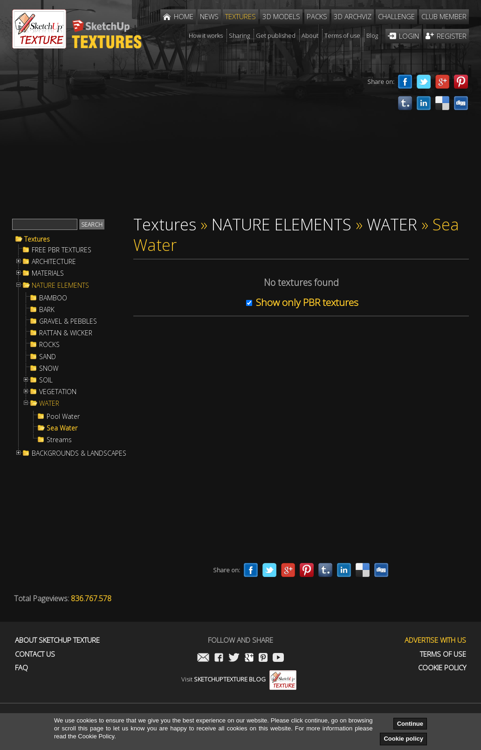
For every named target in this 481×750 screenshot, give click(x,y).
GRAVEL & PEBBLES (68, 321)
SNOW (48, 368)
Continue (410, 723)
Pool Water (63, 416)
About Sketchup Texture (57, 640)
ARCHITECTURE (54, 261)
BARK (47, 310)
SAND (47, 357)
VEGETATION (57, 392)
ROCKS (49, 344)
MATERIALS (48, 273)
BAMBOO (53, 298)
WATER (49, 403)
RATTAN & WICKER (65, 333)
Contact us (35, 654)
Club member (444, 16)
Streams (59, 440)
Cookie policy (403, 738)
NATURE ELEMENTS (60, 285)
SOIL (46, 380)
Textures (37, 239)
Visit (238, 679)
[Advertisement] (184, 139)
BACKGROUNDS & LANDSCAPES (79, 453)
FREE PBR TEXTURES (61, 250)
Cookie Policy (442, 667)
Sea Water (62, 428)
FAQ (21, 667)
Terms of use (443, 654)
